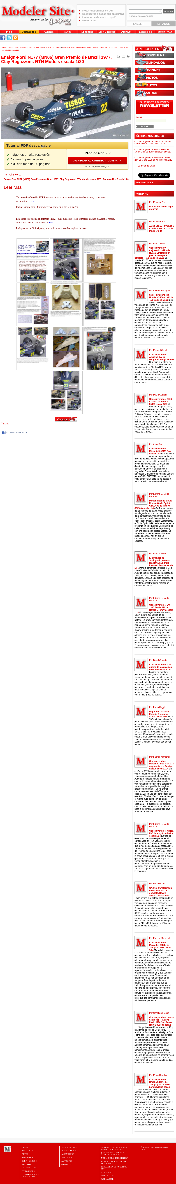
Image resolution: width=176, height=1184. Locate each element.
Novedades (107, 1172)
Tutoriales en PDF (52, 47)
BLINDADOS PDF (69, 1151)
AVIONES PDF (67, 1154)
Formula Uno (25, 47)
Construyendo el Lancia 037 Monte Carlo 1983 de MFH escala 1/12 (153, 142)
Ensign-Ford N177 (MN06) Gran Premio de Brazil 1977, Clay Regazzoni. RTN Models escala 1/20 (56, 59)
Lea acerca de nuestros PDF (114, 1168)
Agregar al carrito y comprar (97, 160)
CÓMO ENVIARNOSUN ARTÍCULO (31, 1175)
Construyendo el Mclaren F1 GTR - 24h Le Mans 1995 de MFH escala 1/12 (153, 158)
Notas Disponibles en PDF (114, 1158)
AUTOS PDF (66, 1161)
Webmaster (107, 1179)
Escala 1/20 (38, 47)
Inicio (25, 1147)
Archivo (26, 1164)
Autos (25, 1154)
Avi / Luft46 (27, 1151)
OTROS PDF (66, 1164)
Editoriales (28, 1171)
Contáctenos (108, 1175)
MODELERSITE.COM (10, 47)
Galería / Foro (29, 1168)
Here (32, 201)
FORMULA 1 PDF (69, 1147)
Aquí (50, 222)
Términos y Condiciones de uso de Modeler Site (114, 1148)
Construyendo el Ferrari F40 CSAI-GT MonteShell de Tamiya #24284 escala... (154, 150)
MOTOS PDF (66, 1157)
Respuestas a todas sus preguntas (113, 1162)
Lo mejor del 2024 (146, 166)
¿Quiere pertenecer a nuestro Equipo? (112, 1153)
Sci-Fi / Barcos (29, 1161)
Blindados (27, 1157)
